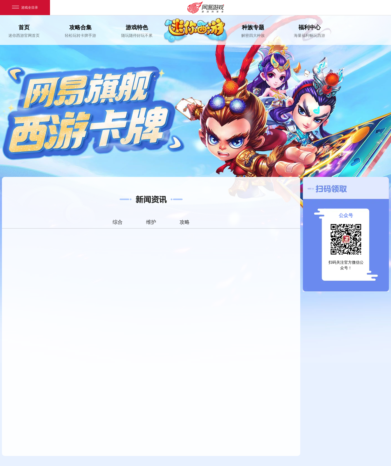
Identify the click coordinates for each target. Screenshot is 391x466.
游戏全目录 (25, 7)
